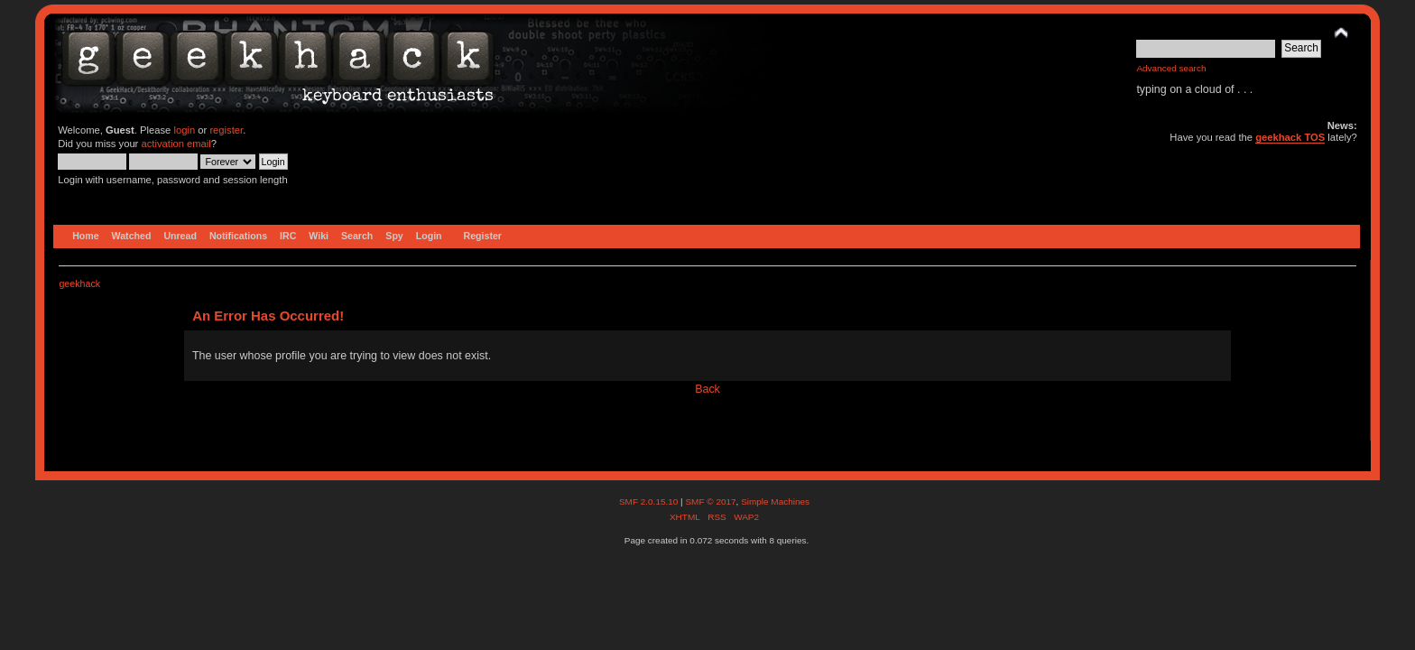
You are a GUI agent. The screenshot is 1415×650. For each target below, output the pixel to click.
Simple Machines (775, 501)
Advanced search (1171, 68)
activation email (175, 143)
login (184, 130)
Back (707, 389)
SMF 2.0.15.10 (649, 501)
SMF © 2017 (710, 501)
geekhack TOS (1290, 137)
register (226, 130)
